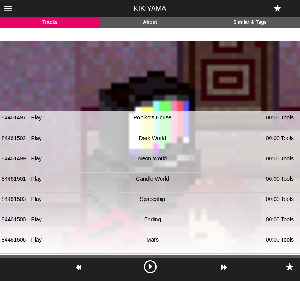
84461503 (14, 199)
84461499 (14, 158)
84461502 (14, 138)
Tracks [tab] (50, 22)
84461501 (14, 179)
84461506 (14, 240)
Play (36, 117)
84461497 (14, 117)
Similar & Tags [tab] (250, 22)
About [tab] (150, 22)
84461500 (14, 219)
